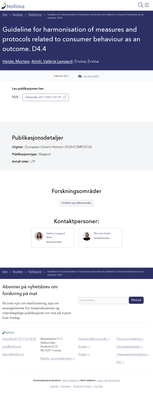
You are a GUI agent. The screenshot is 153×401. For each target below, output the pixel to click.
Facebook (78, 386)
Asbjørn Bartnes (70, 380)
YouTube (98, 386)
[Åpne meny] (125, 6)
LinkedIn (54, 386)
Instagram (66, 386)
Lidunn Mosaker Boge (108, 380)
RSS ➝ (120, 362)
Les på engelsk (88, 76)
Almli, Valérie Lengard (51, 62)
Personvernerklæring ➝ (130, 339)
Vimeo (88, 386)
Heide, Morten (15, 62)
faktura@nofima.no (13, 354)
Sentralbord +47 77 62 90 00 (19, 339)
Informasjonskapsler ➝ (130, 347)
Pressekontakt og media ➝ (93, 339)
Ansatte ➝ (84, 347)
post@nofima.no (11, 347)
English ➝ (84, 354)
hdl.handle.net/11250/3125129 (45, 97)
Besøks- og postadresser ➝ (58, 358)
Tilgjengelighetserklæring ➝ (133, 354)
